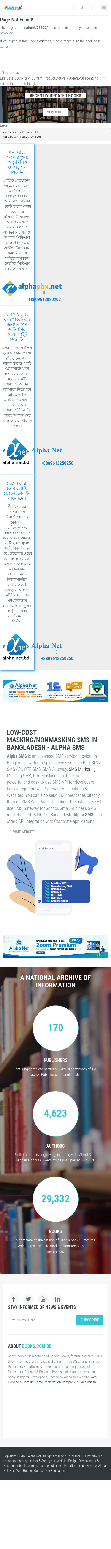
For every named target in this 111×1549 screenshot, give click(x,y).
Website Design (67, 1461)
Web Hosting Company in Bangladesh (41, 1471)
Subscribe (89, 1320)
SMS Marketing (82, 769)
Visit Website (24, 832)
